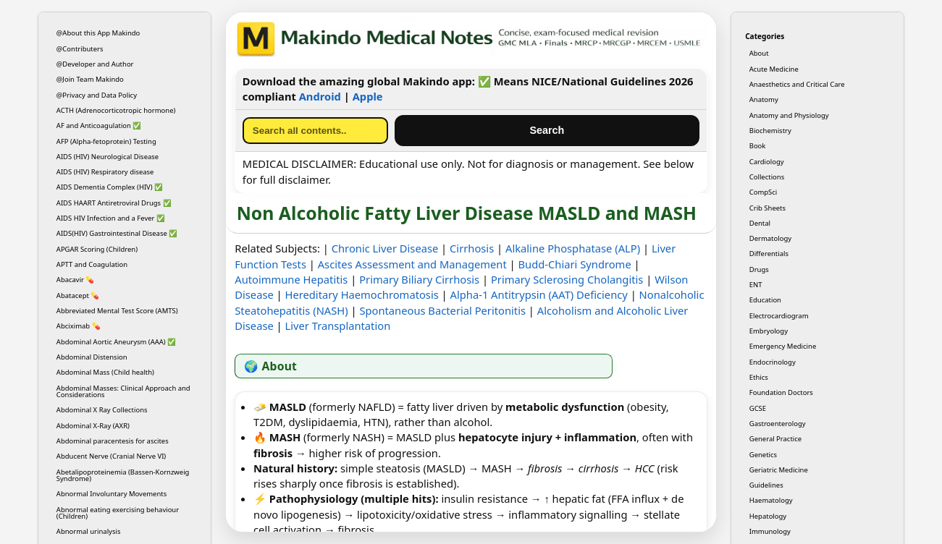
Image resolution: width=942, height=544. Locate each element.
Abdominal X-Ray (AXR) (93, 425)
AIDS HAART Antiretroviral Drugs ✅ (114, 203)
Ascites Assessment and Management (412, 264)
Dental (759, 223)
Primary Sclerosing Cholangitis (567, 279)
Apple (368, 96)
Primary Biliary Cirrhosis (419, 279)
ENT (755, 284)
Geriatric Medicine (778, 470)
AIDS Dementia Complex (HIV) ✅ (109, 187)
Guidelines (766, 485)
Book (757, 145)
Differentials (768, 253)
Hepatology (767, 516)
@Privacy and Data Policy (96, 95)
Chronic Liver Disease (385, 248)
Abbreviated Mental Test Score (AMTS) (117, 310)
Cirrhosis (472, 248)
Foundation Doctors (781, 392)
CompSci (763, 192)
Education (765, 300)
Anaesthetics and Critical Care (797, 84)
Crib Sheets (767, 208)
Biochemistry (770, 130)
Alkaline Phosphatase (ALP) (572, 248)
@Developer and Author (95, 64)
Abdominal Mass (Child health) (105, 372)
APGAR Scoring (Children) (97, 249)
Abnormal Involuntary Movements (111, 493)
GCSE (757, 408)
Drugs (759, 269)
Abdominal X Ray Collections (102, 410)
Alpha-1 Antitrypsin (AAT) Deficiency (539, 294)
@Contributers (80, 49)
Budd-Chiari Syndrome (574, 264)
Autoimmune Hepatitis (291, 279)
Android (320, 96)
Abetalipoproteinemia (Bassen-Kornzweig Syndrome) (123, 475)
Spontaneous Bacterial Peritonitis (442, 310)
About (759, 53)
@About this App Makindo (98, 33)
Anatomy (763, 99)
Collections (766, 177)
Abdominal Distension (91, 357)
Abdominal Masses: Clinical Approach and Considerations (123, 391)
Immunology (770, 531)
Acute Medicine (774, 69)
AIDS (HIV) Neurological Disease (107, 156)
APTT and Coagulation (91, 264)
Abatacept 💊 (78, 295)
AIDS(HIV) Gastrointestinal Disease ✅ (116, 233)
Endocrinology (772, 362)
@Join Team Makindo (90, 79)
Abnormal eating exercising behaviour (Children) (117, 513)
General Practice (775, 438)
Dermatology (770, 238)
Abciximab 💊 (78, 326)
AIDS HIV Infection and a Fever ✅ (110, 218)
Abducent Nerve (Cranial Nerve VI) (111, 456)
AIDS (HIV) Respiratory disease (105, 172)
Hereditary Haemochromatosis (362, 294)
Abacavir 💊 (75, 279)
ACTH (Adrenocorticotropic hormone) (116, 110)
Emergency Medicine (783, 346)
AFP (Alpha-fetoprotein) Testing (106, 141)
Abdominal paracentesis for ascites (112, 441)
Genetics (763, 454)
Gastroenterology (777, 423)
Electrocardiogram (779, 315)
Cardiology (766, 161)
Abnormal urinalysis (88, 531)
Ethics (758, 377)
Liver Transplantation (338, 325)
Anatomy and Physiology (789, 115)
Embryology (768, 331)
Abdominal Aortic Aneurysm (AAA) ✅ (116, 342)
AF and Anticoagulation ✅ (99, 125)
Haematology (771, 500)
